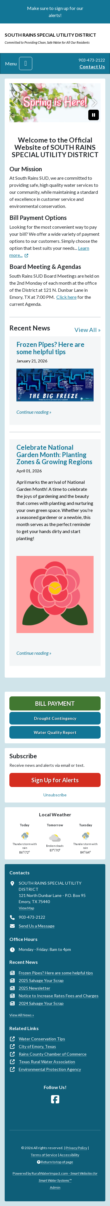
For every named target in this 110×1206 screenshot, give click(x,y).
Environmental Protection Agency (50, 1069)
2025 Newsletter (34, 988)
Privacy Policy (76, 1148)
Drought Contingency (55, 718)
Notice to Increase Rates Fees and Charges (59, 995)
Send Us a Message (37, 925)
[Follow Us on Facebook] (55, 1099)
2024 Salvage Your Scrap (41, 1003)
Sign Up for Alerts (55, 779)
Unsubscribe (55, 794)
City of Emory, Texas (37, 1046)
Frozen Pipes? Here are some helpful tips (56, 972)
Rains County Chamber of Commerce (53, 1053)
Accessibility (69, 1155)
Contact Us (92, 66)
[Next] (94, 102)
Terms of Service (44, 1155)
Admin (55, 1187)
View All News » (21, 1015)
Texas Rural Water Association (47, 1061)
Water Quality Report (55, 732)
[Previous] (16, 102)
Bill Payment (55, 703)
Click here (66, 297)
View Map (26, 908)
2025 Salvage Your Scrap (41, 980)
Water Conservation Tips (42, 1038)
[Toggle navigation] (25, 63)
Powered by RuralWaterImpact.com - (55, 1177)
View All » (88, 330)
